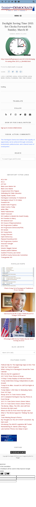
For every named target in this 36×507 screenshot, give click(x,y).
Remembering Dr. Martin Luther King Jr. (14, 426)
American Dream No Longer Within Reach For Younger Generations (19, 314)
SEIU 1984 (4, 246)
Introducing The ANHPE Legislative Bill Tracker (16, 424)
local (15, 76)
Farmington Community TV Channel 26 (13, 198)
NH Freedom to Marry (8, 218)
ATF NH (3, 184)
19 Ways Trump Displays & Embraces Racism (16, 378)
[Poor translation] (7, 473)
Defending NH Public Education (11, 193)
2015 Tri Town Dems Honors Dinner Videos (15, 401)
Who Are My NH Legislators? (10, 374)
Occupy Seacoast (6, 234)
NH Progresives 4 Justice (9, 241)
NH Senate (4, 230)
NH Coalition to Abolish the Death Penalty (14, 216)
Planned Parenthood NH (9, 239)
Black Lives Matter (7, 189)
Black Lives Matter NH (8, 186)
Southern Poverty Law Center (11, 253)
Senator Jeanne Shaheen (9, 250)
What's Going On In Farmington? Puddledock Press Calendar (18, 289)
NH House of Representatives (11, 223)
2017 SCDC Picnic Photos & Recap (12, 376)
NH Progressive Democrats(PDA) (12, 227)
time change (27, 78)
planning (14, 78)
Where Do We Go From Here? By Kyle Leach (16, 410)
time (20, 78)
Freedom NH (5, 202)
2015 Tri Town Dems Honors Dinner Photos (15, 404)
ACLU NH (4, 179)
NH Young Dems (6, 232)
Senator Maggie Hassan (9, 248)
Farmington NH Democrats (15, 456)
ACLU (3, 182)
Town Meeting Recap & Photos (11, 417)
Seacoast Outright (7, 243)
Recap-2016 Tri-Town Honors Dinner (13, 394)
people (8, 78)
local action (22, 76)
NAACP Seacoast (6, 214)
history (9, 76)
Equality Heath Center (8, 195)
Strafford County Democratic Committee (14, 255)
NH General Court (7, 221)
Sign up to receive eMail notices (11, 128)
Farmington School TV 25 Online (11, 200)
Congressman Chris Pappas (10, 191)
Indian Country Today (8, 207)
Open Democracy (6, 237)
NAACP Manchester (7, 211)
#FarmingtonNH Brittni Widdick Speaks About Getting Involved (19, 339)
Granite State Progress (8, 205)
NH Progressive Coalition (9, 225)
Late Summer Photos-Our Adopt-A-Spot (14, 429)
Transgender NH (6, 257)
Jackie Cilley (4, 209)
